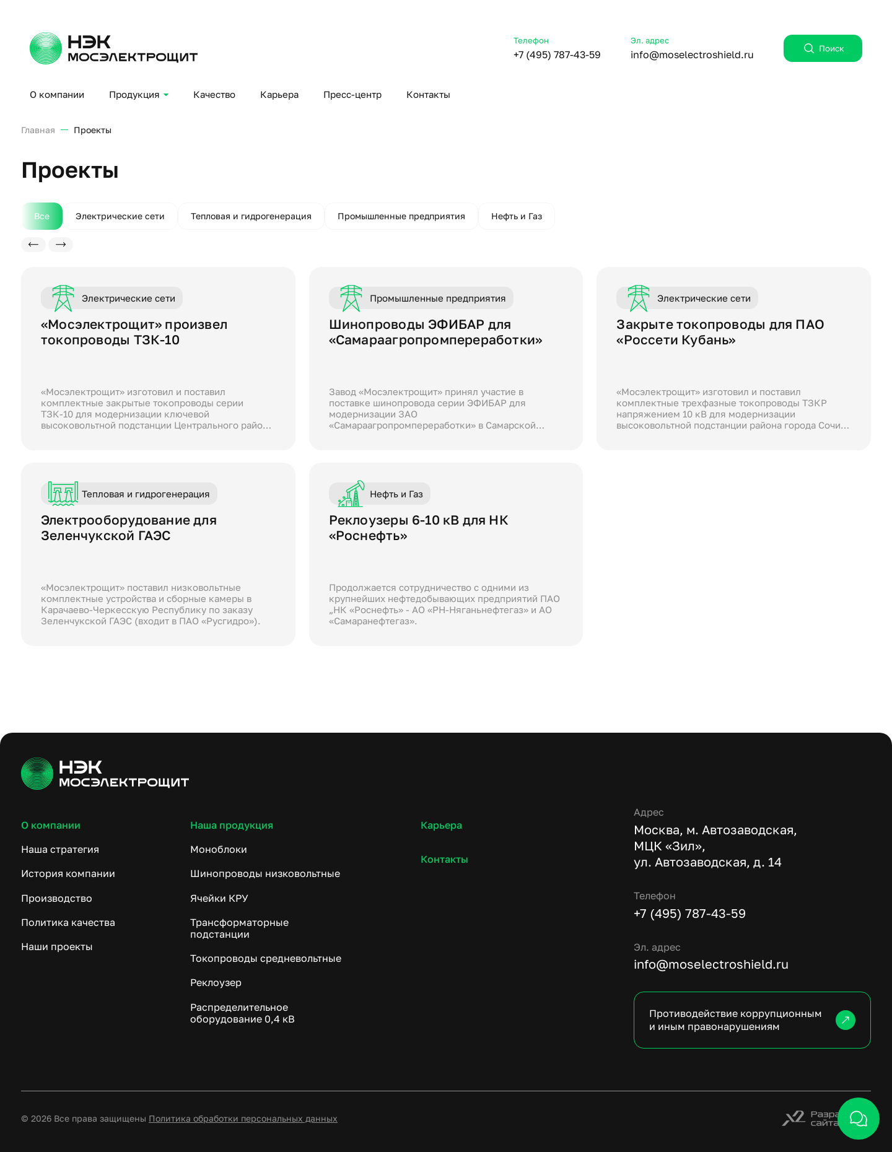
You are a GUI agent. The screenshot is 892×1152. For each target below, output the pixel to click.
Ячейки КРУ (219, 898)
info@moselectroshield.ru (711, 963)
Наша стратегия (60, 849)
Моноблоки (218, 849)
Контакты (428, 94)
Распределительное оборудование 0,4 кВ (242, 1013)
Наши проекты (57, 946)
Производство (56, 898)
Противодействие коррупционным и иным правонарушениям (752, 1019)
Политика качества (68, 922)
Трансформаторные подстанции (239, 928)
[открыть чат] (858, 1118)
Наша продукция (231, 825)
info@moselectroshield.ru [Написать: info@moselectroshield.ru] (692, 54)
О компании (57, 94)
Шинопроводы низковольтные (265, 873)
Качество (214, 94)
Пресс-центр (352, 94)
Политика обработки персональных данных (243, 1118)
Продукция (134, 94)
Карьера (279, 94)
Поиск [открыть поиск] (823, 48)
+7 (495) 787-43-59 (690, 912)
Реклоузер (216, 982)
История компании (68, 873)
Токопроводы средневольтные (265, 958)
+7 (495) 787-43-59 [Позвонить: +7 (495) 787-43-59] (557, 54)
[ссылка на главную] (446, 773)
